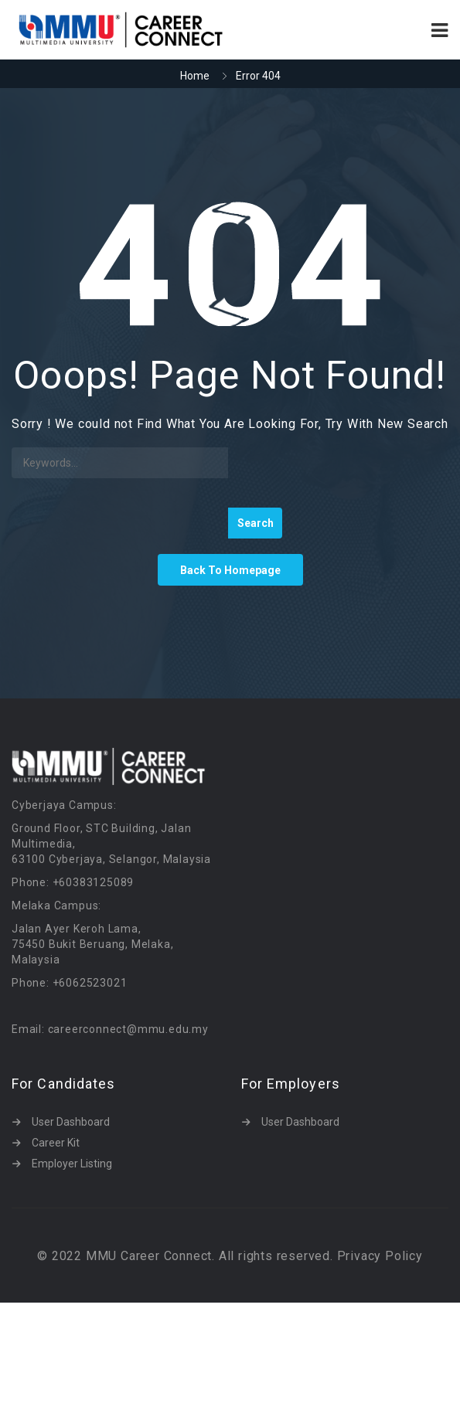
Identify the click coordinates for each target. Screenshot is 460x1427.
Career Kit (56, 1143)
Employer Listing (72, 1163)
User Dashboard (71, 1122)
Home (195, 76)
